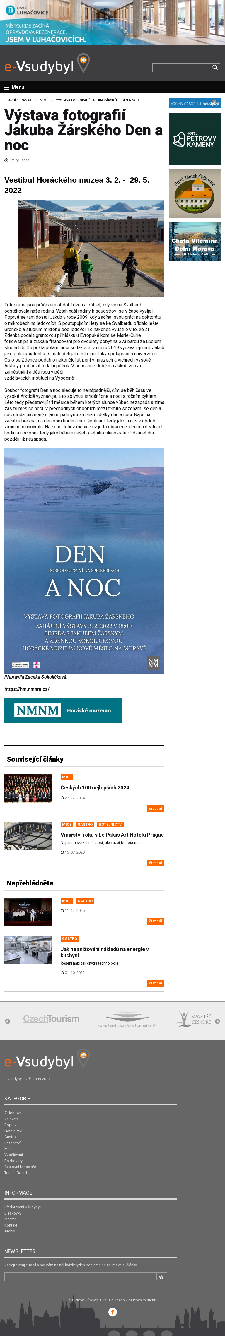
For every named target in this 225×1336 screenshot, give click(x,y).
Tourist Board (15, 1173)
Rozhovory (13, 1161)
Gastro (10, 1137)
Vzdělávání (13, 1154)
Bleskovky (12, 1213)
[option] (51, 1019)
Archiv (9, 1231)
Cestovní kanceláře (20, 1166)
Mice (43, 100)
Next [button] (217, 1022)
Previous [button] (8, 1022)
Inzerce (10, 1219)
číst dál (155, 808)
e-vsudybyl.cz (16, 1079)
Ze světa (11, 1119)
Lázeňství (12, 1143)
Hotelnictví (13, 1131)
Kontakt (10, 1225)
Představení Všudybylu (23, 1207)
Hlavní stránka (17, 100)
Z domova (13, 1113)
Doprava (11, 1125)
